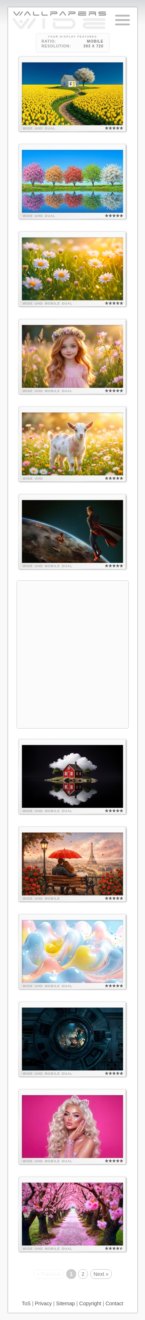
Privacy (43, 1303)
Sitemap (65, 1303)
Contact (114, 1303)
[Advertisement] (72, 653)
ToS (26, 1303)
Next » (101, 1274)
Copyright (90, 1303)
